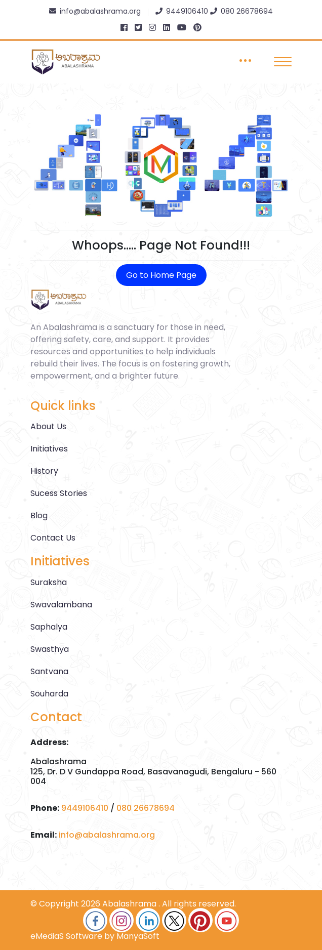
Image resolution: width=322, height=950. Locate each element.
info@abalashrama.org (107, 835)
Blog (39, 515)
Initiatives (49, 449)
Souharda (49, 693)
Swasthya (49, 649)
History (44, 471)
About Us (48, 426)
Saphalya (48, 627)
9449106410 (84, 808)
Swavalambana (61, 604)
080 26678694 (145, 808)
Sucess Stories (58, 493)
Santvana (49, 671)
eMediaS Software (66, 936)
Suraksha (48, 582)
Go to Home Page (161, 275)
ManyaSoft (137, 936)
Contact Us (52, 538)
